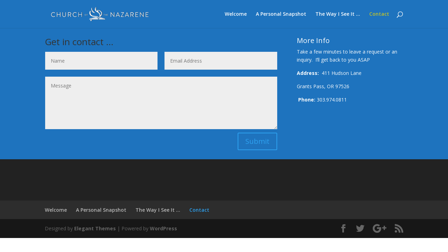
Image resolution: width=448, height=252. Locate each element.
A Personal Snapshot (281, 14)
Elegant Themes (95, 228)
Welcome (236, 14)
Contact (379, 14)
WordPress (163, 228)
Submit (257, 141)
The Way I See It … (337, 14)
